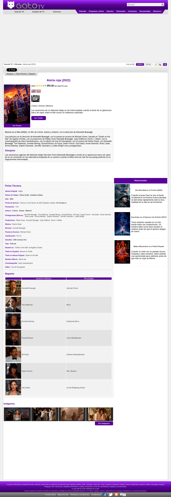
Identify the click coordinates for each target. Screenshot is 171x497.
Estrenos (57, 12)
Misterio (49, 106)
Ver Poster (17, 126)
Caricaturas (132, 11)
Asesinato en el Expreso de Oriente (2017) (148, 217)
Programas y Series (96, 11)
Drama (42, 106)
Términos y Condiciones (79, 495)
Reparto (32, 74)
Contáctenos (96, 495)
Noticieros (157, 11)
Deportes (110, 11)
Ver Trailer (38, 118)
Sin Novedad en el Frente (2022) (148, 190)
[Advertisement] (85, 38)
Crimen (34, 106)
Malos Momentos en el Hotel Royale (149, 246)
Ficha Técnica (21, 74)
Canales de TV (38, 12)
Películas (82, 11)
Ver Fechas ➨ (61, 203)
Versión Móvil (50, 495)
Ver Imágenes (104, 423)
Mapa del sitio (62, 495)
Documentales (145, 11)
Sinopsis (10, 74)
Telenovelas (120, 11)
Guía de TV (8, 64)
